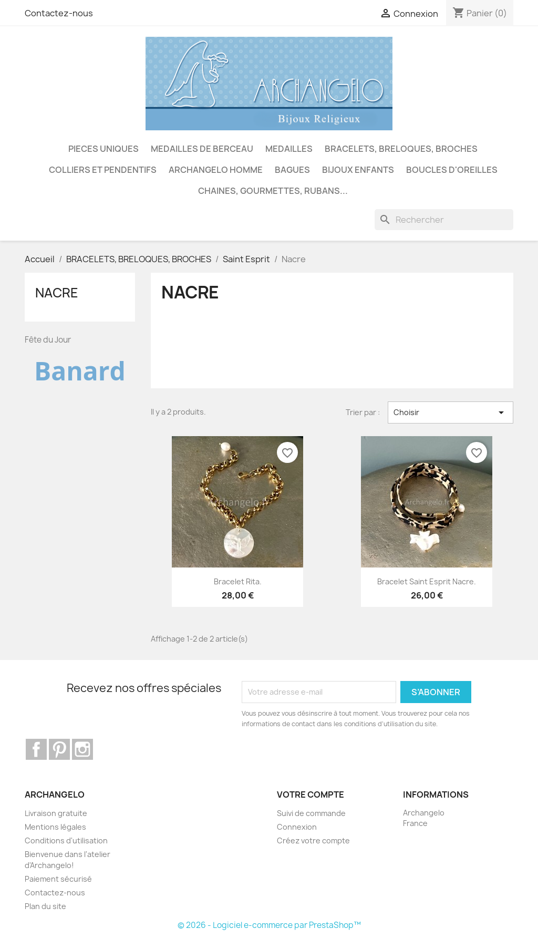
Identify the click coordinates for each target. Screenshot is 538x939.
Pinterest (59, 749)
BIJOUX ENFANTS (358, 170)
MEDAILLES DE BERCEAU (202, 148)
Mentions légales (55, 827)
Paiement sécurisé (58, 879)
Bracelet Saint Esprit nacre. (426, 581)
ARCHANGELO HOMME (216, 170)
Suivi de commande (311, 813)
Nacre (56, 293)
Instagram (82, 749)
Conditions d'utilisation (66, 840)
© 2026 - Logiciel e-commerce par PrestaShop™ (269, 925)
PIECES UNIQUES (103, 148)
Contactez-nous (59, 13)
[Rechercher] (444, 219)
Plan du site (45, 906)
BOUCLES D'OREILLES (452, 170)
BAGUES (292, 170)
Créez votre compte (313, 840)
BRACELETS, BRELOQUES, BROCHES (401, 148)
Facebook (36, 749)
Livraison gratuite (56, 813)
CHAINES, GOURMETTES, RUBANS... (273, 191)
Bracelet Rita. (238, 581)
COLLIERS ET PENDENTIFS (103, 170)
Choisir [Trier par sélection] (451, 412)
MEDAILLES (289, 148)
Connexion (297, 827)
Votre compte (310, 794)
